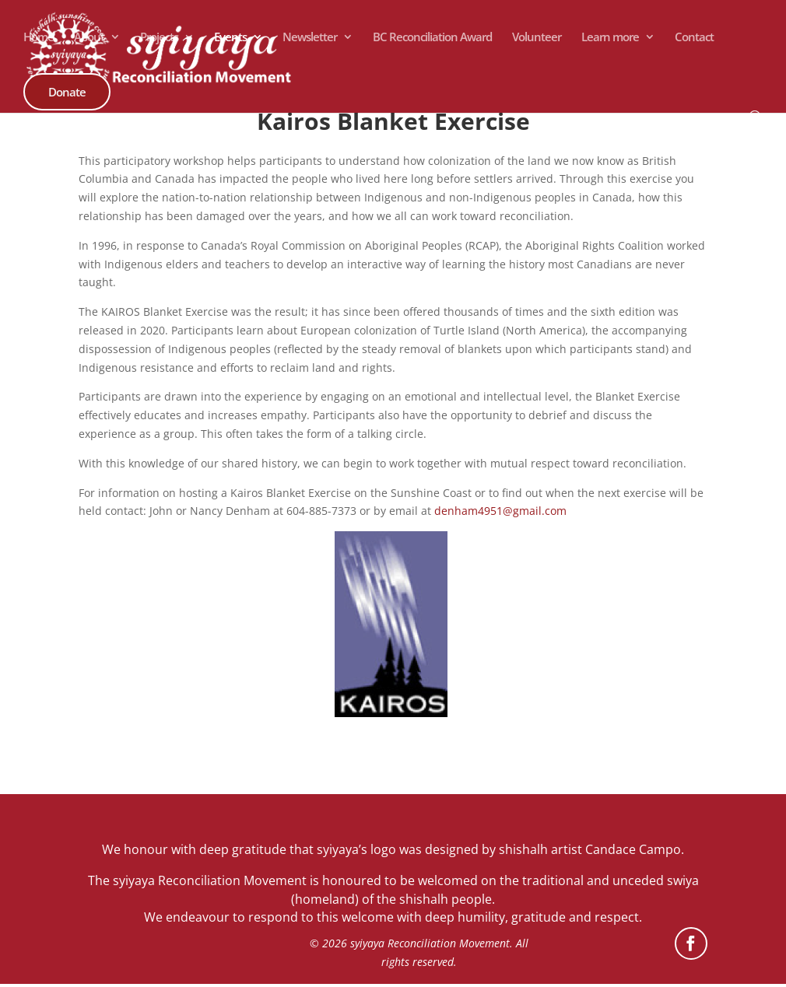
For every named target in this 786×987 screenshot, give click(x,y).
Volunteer (536, 37)
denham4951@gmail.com (500, 510)
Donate (67, 92)
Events (230, 37)
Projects (159, 37)
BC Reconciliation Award (432, 37)
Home (38, 37)
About (89, 37)
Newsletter (309, 37)
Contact (694, 37)
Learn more (610, 37)
